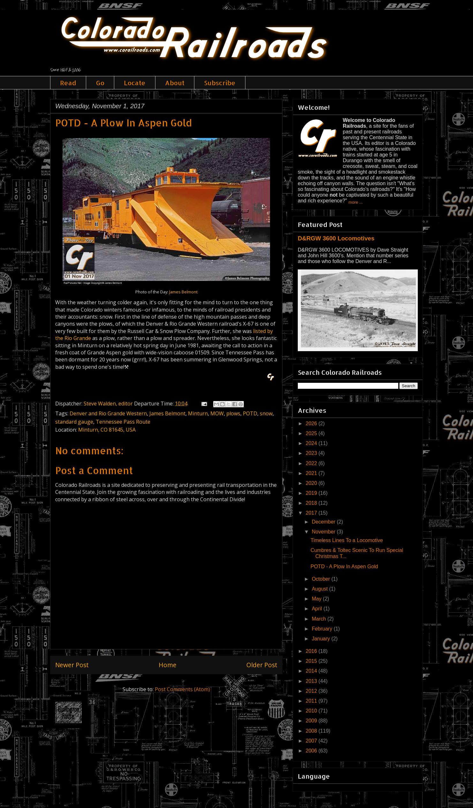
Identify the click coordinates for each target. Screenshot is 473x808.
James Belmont (183, 292)
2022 (312, 463)
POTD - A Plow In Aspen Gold (344, 566)
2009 (312, 720)
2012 (312, 691)
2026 (312, 423)
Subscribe (220, 83)
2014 (312, 671)
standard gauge (74, 421)
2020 (312, 483)
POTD (250, 413)
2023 (312, 453)
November (324, 531)
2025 (312, 433)
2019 (312, 493)
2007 (312, 741)
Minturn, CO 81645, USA (107, 429)
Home (167, 665)
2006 (312, 750)
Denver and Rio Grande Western (108, 413)
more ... (356, 202)
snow (266, 413)
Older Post (261, 665)
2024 (312, 443)
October (321, 579)
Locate (135, 83)
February (323, 628)
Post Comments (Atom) (182, 689)
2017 (312, 513)
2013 (312, 681)
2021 (312, 473)
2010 (312, 711)
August (320, 589)
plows (233, 413)
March (319, 619)
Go (100, 83)
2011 (312, 701)
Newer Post (72, 665)
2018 (312, 503)
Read (68, 83)
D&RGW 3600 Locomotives (336, 238)
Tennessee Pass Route (123, 421)
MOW (217, 413)
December (324, 522)
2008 (312, 731)
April (317, 608)
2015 (312, 661)
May (317, 598)
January (321, 638)
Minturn (198, 413)
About (174, 83)
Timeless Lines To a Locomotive (347, 540)
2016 (312, 651)
